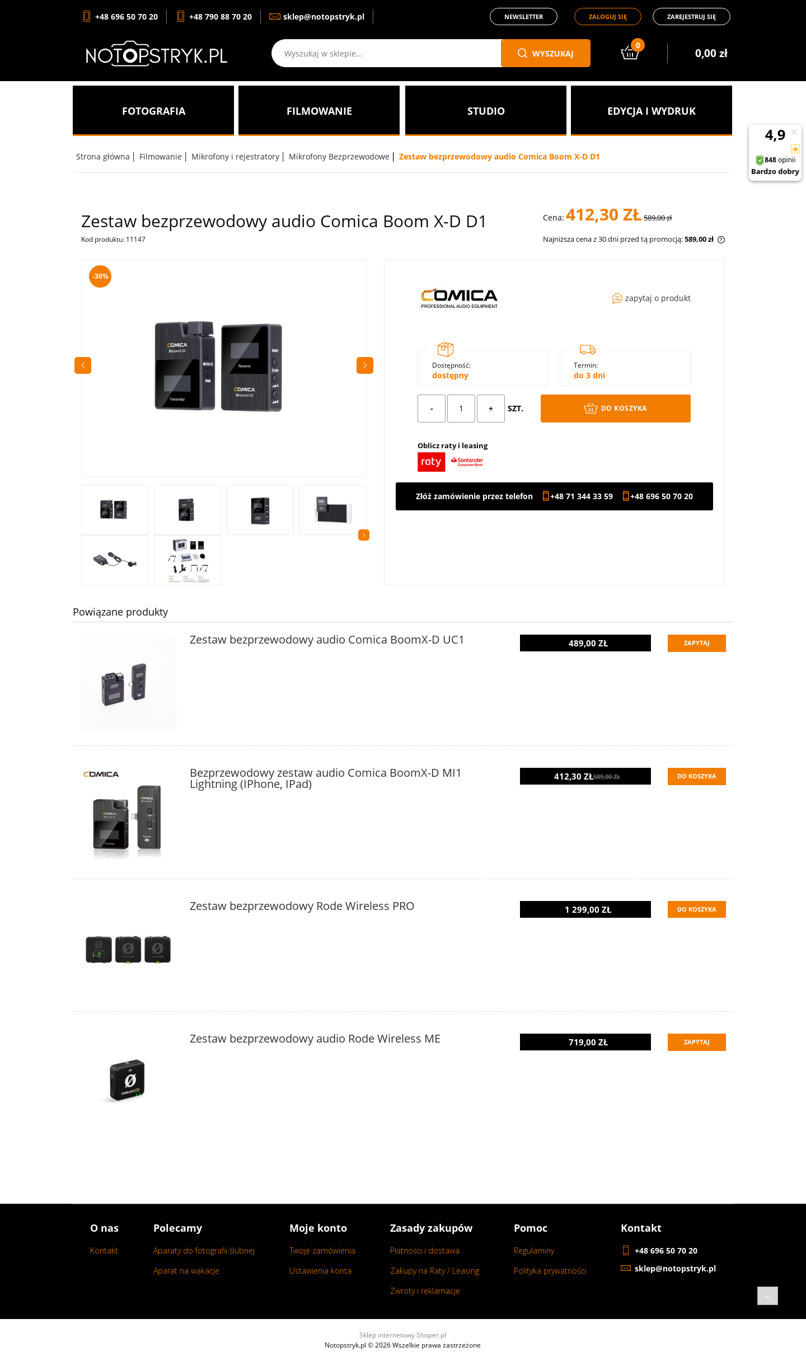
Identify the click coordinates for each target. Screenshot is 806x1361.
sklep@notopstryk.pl (675, 1268)
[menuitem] (153, 111)
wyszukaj (546, 53)
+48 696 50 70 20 (661, 496)
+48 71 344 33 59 (581, 496)
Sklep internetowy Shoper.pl (402, 1335)
